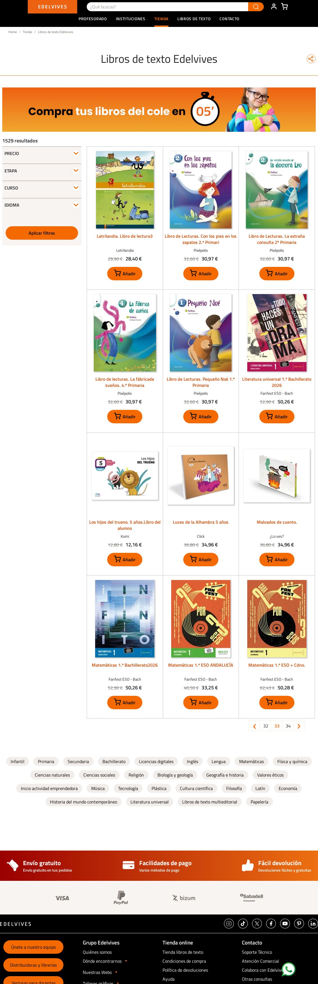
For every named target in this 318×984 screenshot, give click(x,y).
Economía (288, 788)
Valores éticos (270, 775)
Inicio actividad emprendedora (49, 788)
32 (267, 725)
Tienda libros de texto (183, 952)
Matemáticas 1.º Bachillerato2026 (125, 665)
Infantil (17, 761)
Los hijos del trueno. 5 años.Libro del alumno (125, 525)
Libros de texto (194, 19)
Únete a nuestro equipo (33, 947)
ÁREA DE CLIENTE (273, 6)
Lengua (219, 761)
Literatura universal (150, 801)
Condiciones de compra (184, 961)
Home (12, 31)
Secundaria (78, 761)
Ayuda (169, 979)
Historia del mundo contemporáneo (83, 801)
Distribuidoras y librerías (33, 965)
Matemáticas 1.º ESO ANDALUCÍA (200, 665)
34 (289, 725)
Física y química (292, 761)
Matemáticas (251, 761)
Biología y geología (175, 775)
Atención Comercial (260, 961)
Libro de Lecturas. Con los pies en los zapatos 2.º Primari (201, 239)
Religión (136, 775)
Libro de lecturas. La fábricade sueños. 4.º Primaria (124, 382)
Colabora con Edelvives (263, 970)
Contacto (229, 19)
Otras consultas (257, 979)
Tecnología (128, 788)
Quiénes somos (97, 952)
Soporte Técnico (257, 952)
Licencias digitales (156, 761)
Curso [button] (11, 187)
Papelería (259, 801)
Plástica (159, 788)
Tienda (27, 31)
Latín (260, 788)
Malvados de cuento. (277, 522)
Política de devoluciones (185, 970)
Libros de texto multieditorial (209, 801)
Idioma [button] (11, 205)
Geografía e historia (225, 775)
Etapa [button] (10, 170)
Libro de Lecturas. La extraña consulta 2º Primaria (277, 239)
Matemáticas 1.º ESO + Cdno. (276, 665)
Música (98, 788)
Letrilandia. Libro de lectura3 (125, 236)
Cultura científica (196, 788)
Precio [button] (11, 153)
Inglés (192, 761)
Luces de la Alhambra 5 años (200, 522)
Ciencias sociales (99, 775)
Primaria (46, 761)
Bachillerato (113, 761)
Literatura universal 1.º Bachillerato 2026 (276, 382)
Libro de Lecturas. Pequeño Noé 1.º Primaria (201, 382)
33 (278, 725)
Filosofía (234, 788)
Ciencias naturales (52, 775)
